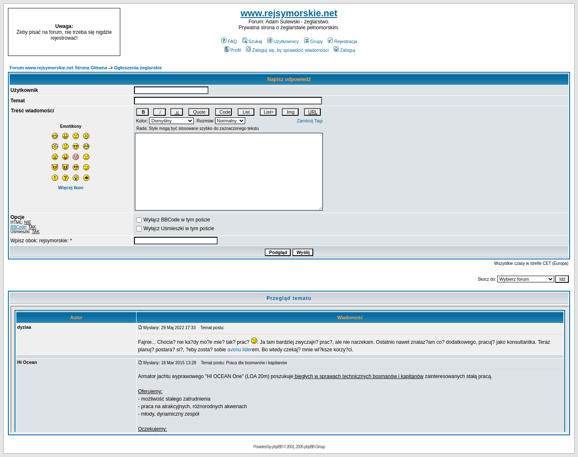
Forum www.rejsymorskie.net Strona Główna (58, 67)
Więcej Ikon (70, 187)
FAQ (229, 41)
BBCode (18, 227)
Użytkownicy (283, 41)
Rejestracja (342, 41)
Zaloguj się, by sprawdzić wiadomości (287, 50)
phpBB (277, 446)
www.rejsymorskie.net (289, 13)
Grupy (313, 41)
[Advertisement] (506, 32)
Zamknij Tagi (310, 120)
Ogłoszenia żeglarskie (138, 67)
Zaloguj (344, 50)
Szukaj (252, 41)
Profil (232, 50)
